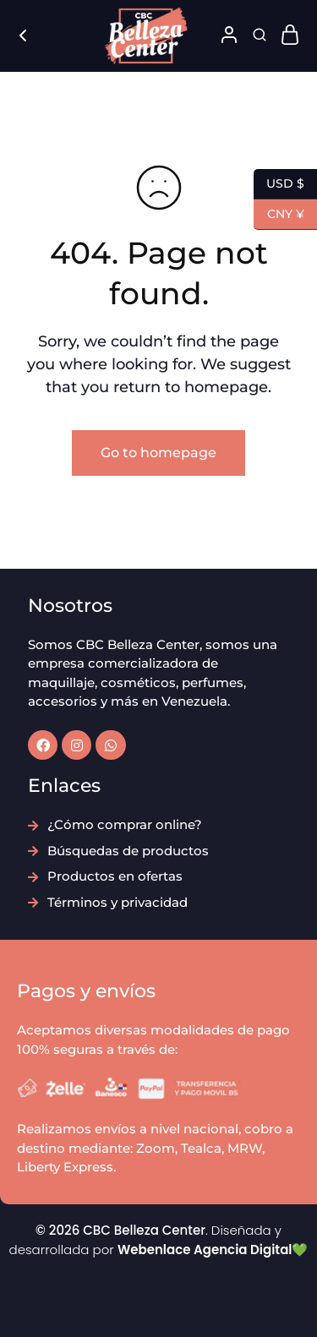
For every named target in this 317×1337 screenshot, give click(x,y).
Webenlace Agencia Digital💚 (213, 1249)
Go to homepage (158, 453)
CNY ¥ (279, 214)
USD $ (279, 184)
